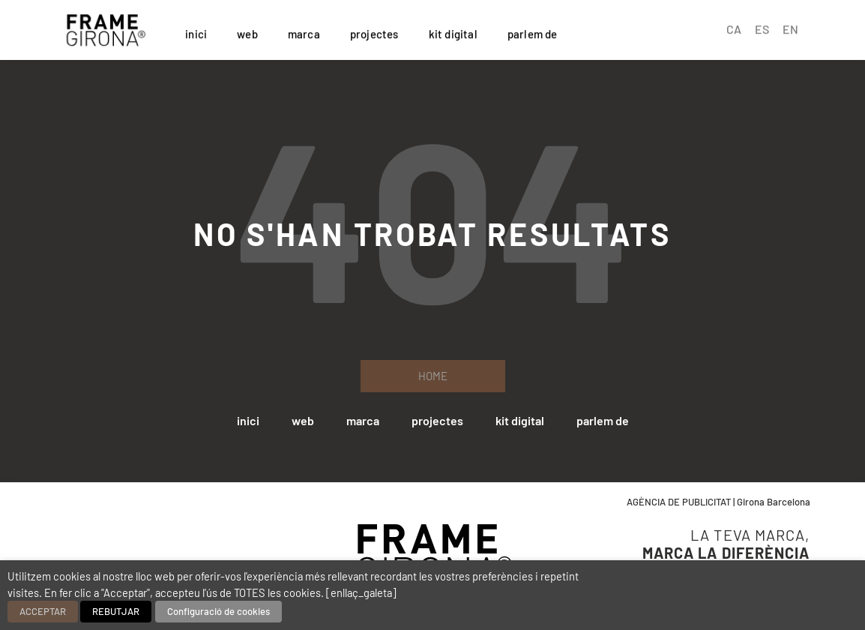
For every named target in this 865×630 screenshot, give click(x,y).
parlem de (532, 31)
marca (304, 31)
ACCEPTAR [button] (42, 611)
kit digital (453, 31)
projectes (374, 31)
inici (196, 31)
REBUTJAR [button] (115, 611)
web (247, 31)
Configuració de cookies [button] (218, 611)
